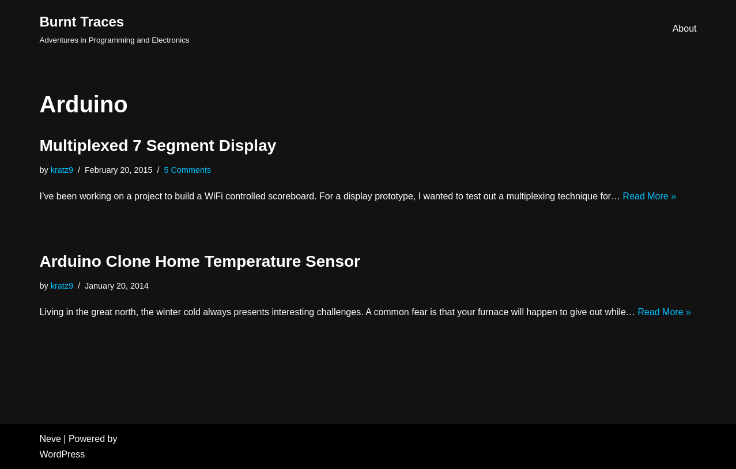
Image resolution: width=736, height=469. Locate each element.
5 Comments (188, 170)
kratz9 (62, 170)
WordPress (62, 454)
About (685, 28)
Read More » (650, 196)
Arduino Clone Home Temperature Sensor (200, 261)
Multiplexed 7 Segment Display (158, 145)
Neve (50, 439)
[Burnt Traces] (115, 28)
